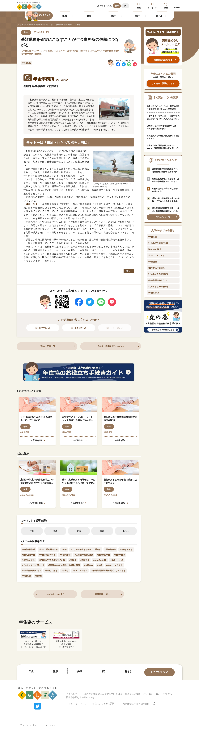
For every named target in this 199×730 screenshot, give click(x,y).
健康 (88, 16)
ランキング (152, 8)
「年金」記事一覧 (47, 346)
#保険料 (38, 576)
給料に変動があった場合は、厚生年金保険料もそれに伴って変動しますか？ (78, 481)
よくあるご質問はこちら (163, 83)
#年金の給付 (65, 555)
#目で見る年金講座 (156, 268)
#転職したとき (51, 570)
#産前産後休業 (28, 549)
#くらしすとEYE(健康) (158, 286)
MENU (177, 6)
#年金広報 (26, 63)
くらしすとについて (76, 703)
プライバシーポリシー (28, 725)
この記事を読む (36, 440)
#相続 (64, 549)
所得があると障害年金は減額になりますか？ (120, 481)
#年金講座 (152, 262)
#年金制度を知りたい (31, 570)
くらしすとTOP (22, 25)
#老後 (99, 565)
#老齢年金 (88, 565)
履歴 (166, 8)
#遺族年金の (119, 555)
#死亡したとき (28, 560)
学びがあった (45, 328)
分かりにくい (116, 328)
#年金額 (65, 570)
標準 (117, 6)
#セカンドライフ (80, 570)
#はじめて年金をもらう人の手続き (86, 549)
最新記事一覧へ (102, 594)
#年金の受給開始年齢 (48, 549)
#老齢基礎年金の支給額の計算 (52, 560)
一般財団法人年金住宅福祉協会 (138, 703)
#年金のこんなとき (114, 565)
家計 (137, 16)
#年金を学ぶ (153, 293)
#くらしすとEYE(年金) (158, 243)
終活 (113, 16)
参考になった (80, 328)
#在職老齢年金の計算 (83, 555)
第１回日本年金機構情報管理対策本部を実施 (120, 418)
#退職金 (72, 560)
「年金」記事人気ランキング (110, 346)
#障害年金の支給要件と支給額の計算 (64, 565)
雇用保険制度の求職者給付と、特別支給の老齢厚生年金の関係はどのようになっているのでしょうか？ (36, 481)
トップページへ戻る (55, 594)
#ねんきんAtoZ (27, 495)
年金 (64, 16)
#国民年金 (84, 560)
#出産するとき (126, 549)
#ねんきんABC (99, 560)
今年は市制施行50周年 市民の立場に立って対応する (36, 418)
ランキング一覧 (163, 217)
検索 (139, 8)
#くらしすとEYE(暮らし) (33, 565)
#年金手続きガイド (47, 555)
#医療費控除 (110, 549)
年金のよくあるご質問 (103, 703)
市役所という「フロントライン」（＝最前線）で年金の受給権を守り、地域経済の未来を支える (78, 419)
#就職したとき (116, 560)
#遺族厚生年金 (103, 555)
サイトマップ (49, 725)
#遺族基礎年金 (28, 555)
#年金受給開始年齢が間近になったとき (108, 570)
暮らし (159, 16)
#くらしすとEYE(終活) (158, 274)
